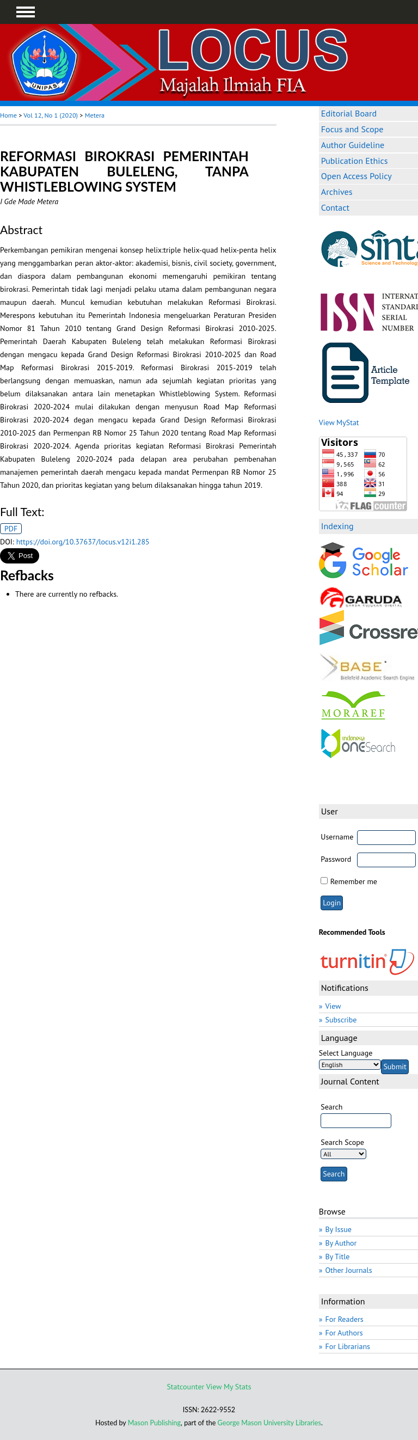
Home (8, 115)
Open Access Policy (356, 175)
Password (336, 859)
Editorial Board (349, 113)
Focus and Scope (352, 129)
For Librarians (347, 1346)
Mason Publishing (154, 1423)
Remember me (353, 881)
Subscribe (340, 1020)
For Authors (343, 1333)
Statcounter (185, 1387)
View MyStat (339, 422)
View (333, 1006)
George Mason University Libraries (269, 1423)
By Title (337, 1256)
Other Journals (348, 1270)
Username (337, 837)
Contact (335, 207)
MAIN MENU (25, 12)
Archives (337, 191)
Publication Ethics (354, 160)
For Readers (344, 1319)
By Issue (338, 1229)
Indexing (337, 525)
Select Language (346, 1053)
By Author (340, 1243)
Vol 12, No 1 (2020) (50, 115)
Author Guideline (352, 144)
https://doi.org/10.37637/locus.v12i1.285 (83, 542)
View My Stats (228, 1387)
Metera (94, 115)
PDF (10, 529)
